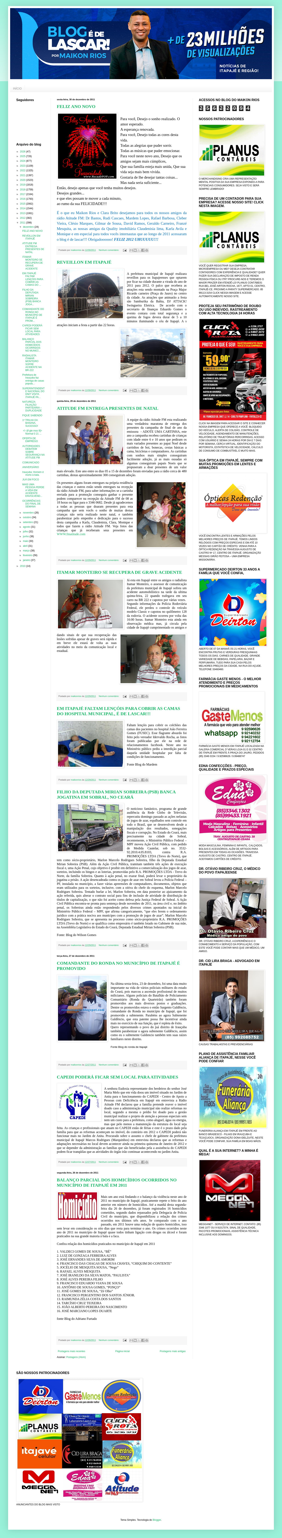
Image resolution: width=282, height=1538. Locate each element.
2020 (23, 180)
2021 (23, 175)
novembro (28, 512)
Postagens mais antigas (173, 1351)
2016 (23, 198)
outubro (27, 517)
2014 (23, 208)
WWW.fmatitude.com (71, 534)
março (26, 550)
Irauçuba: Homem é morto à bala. (33, 473)
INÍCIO (17, 88)
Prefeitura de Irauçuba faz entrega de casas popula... (33, 379)
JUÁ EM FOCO (30, 479)
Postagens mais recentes (71, 1351)
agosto (27, 526)
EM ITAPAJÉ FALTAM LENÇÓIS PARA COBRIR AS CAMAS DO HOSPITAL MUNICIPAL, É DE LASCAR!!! (118, 711)
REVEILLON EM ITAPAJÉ (84, 262)
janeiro (27, 560)
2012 (23, 218)
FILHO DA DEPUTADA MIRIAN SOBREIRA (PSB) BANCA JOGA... (31, 297)
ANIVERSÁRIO (30, 467)
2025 (23, 156)
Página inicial (122, 1351)
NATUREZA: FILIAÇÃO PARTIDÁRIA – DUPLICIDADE (32, 406)
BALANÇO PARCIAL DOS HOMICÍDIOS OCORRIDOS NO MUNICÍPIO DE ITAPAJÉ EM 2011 (117, 1182)
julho (26, 531)
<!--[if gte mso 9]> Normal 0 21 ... (32, 432)
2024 (23, 161)
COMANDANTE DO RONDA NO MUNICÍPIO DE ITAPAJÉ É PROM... (33, 315)
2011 (23, 222)
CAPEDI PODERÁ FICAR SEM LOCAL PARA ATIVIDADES (117, 1077)
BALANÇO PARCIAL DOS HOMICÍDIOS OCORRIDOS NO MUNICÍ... (31, 345)
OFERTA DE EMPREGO (30, 440)
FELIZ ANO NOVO (76, 106)
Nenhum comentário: (109, 250)
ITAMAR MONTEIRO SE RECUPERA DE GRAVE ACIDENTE (119, 572)
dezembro (28, 226)
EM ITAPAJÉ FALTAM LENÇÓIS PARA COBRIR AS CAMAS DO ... (32, 279)
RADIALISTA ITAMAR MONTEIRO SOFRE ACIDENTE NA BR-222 (32, 363)
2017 (23, 194)
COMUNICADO (30, 462)
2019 (23, 184)
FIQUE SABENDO (32, 415)
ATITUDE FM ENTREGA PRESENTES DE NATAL (107, 408)
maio (26, 541)
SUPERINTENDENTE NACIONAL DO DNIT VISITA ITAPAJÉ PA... (33, 393)
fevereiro (28, 555)
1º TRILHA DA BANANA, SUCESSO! (30, 423)
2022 (23, 170)
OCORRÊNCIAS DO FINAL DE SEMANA (31, 503)
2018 (23, 189)
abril (25, 546)
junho (26, 536)
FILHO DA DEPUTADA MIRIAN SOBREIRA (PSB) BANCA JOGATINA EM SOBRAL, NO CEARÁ (116, 794)
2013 (23, 213)
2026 (23, 151)
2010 (23, 566)
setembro (28, 522)
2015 (23, 203)
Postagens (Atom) (76, 1357)
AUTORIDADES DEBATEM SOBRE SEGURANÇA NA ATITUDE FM (33, 452)
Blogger (157, 1520)
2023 (23, 165)
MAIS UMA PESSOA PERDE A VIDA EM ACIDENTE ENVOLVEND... (33, 490)
